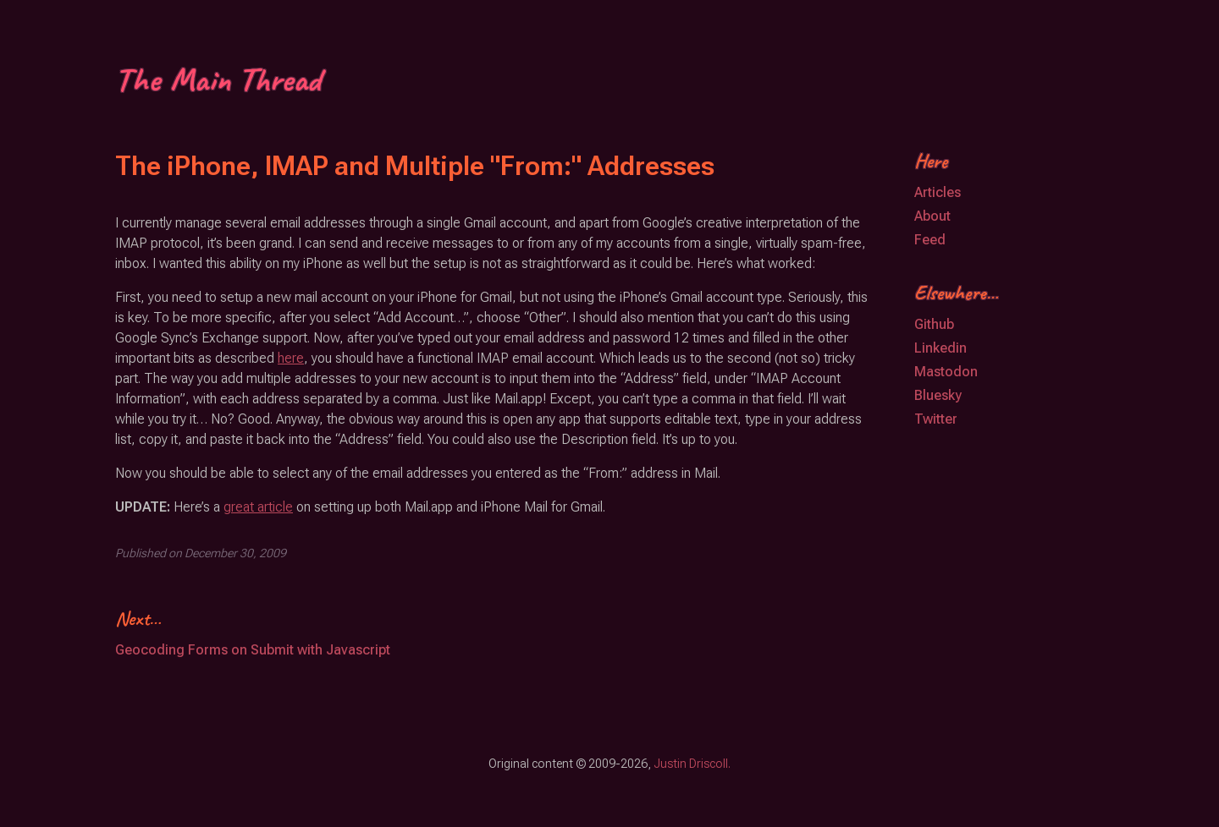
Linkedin (940, 348)
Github (934, 324)
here (291, 358)
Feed (930, 240)
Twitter (935, 419)
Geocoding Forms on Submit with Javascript (252, 650)
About (932, 216)
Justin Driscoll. (692, 763)
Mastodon (946, 372)
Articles (937, 192)
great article (258, 507)
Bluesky (938, 395)
